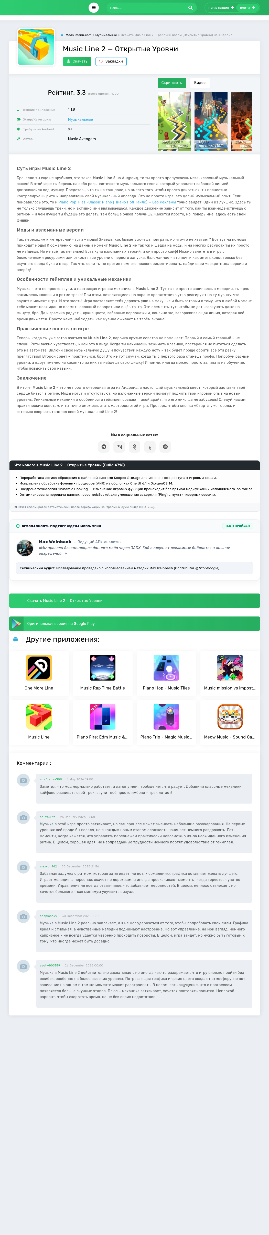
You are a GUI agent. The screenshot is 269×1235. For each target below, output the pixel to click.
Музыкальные (80, 119)
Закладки (111, 61)
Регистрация (221, 7)
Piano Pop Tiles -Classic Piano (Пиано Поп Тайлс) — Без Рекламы (117, 202)
